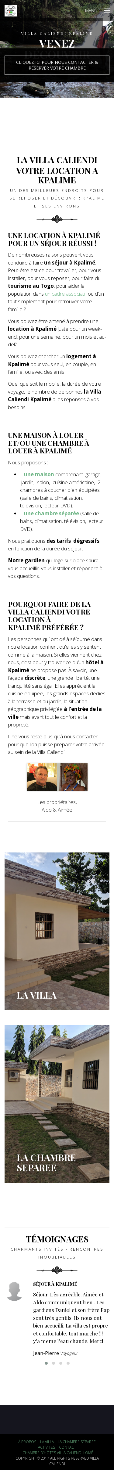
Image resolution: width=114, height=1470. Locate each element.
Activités (46, 1447)
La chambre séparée (77, 1441)
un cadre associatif (66, 293)
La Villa (47, 1441)
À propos (27, 1441)
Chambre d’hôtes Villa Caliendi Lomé (57, 1452)
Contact (67, 1447)
